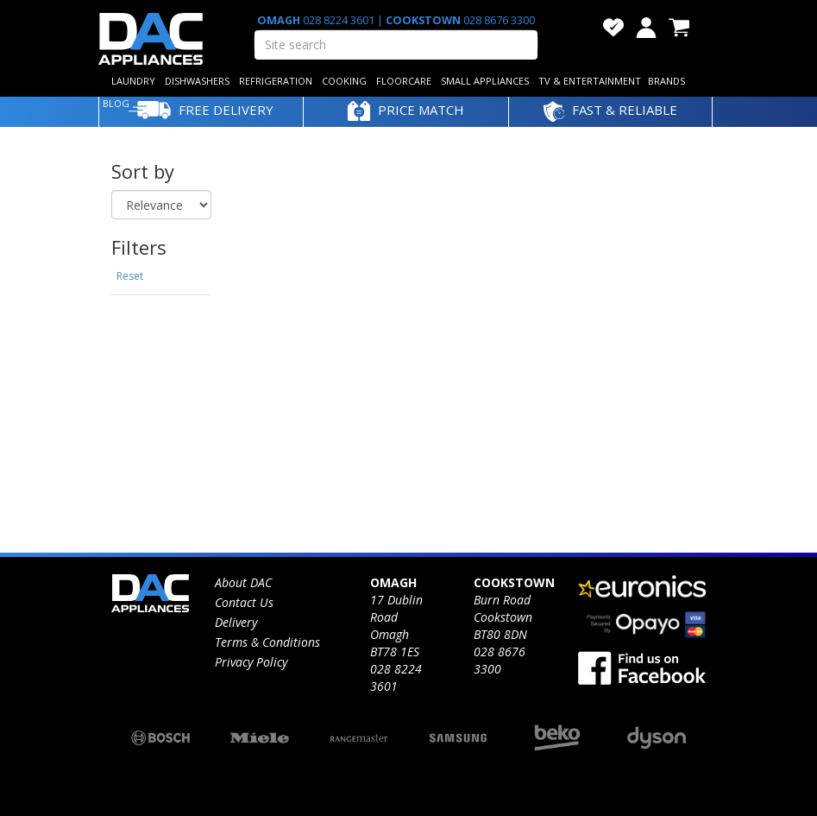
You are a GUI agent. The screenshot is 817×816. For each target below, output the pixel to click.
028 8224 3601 (338, 20)
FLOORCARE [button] (403, 80)
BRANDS (666, 80)
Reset (129, 276)
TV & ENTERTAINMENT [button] (589, 80)
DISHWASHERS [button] (197, 80)
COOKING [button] (344, 80)
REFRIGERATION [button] (275, 80)
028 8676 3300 (498, 20)
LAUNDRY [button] (133, 80)
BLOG (116, 103)
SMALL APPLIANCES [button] (485, 80)
